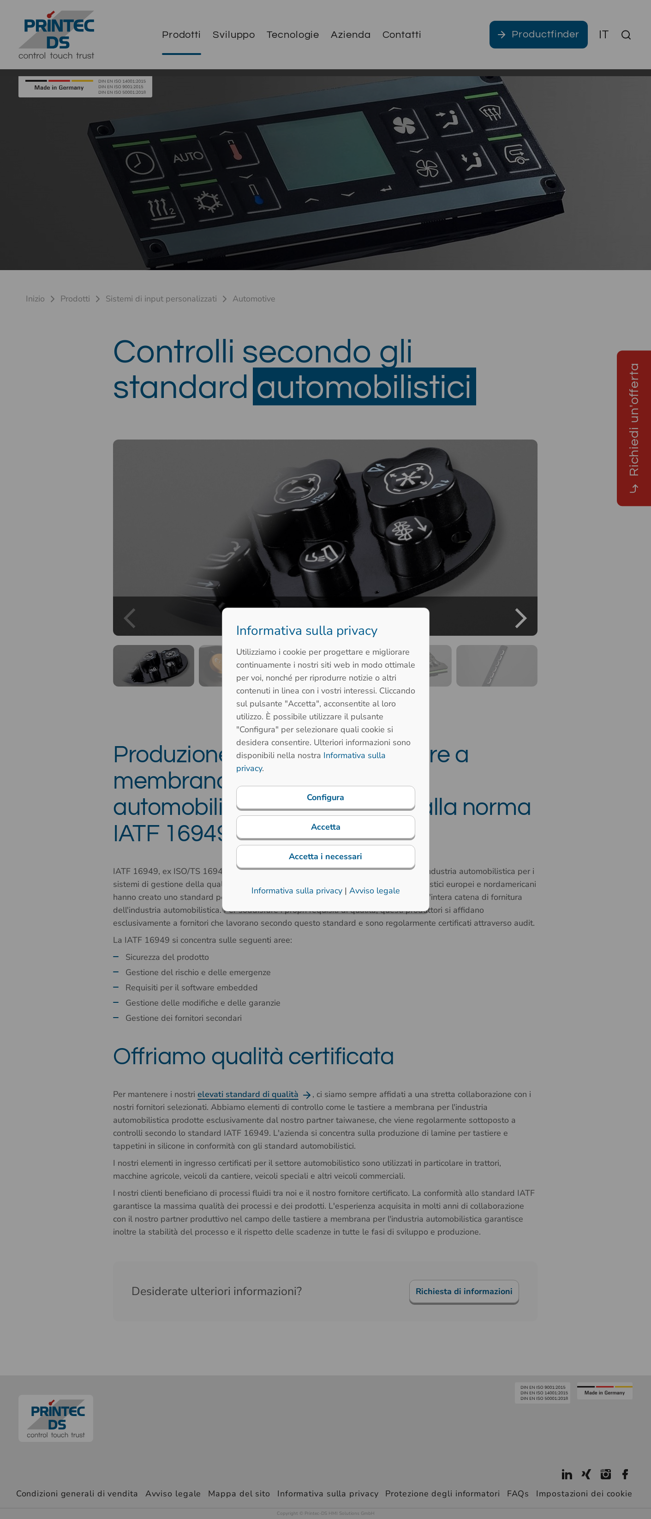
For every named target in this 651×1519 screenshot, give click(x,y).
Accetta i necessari (325, 856)
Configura (325, 797)
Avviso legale (374, 890)
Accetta (325, 826)
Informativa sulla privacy (296, 890)
